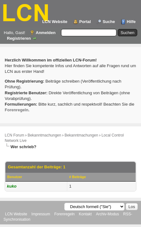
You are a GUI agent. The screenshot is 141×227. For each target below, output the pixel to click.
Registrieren (19, 38)
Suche (109, 21)
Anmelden (46, 32)
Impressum (40, 214)
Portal (85, 21)
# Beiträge (77, 177)
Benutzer (14, 177)
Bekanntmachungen (44, 135)
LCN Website (54, 21)
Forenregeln (64, 214)
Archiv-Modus (107, 214)
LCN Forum (14, 135)
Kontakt (85, 214)
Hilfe (131, 21)
